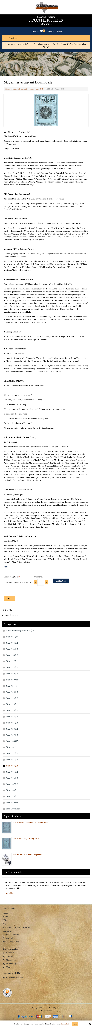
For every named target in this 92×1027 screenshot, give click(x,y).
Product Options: (12, 576)
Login (59, 31)
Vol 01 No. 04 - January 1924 (26, 838)
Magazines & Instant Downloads (23, 89)
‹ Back (9, 598)
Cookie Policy (65, 1024)
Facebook (8, 953)
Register (51, 31)
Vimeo (7, 967)
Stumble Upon (11, 964)
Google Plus (9, 960)
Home (7, 89)
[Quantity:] (40, 582)
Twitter (8, 956)
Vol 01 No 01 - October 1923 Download (30, 822)
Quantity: (38, 576)
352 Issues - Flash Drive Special (27, 854)
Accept (75, 1024)
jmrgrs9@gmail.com (13, 977)
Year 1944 (39, 89)
